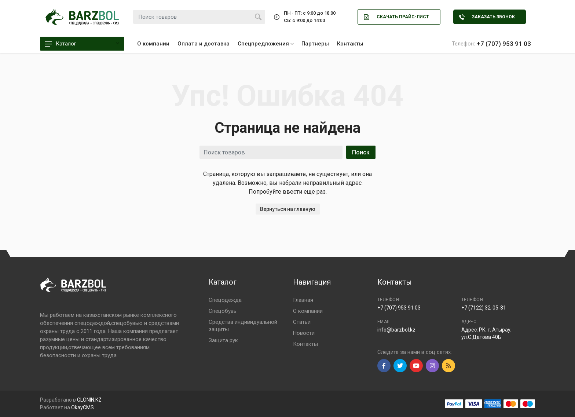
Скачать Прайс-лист (396, 17)
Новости (304, 333)
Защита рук (223, 340)
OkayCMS (82, 407)
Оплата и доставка (203, 43)
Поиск (361, 152)
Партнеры (315, 43)
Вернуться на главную (287, 209)
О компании (153, 43)
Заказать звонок (487, 17)
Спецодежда (225, 300)
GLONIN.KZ (89, 400)
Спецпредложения (266, 43)
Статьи (302, 322)
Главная (303, 300)
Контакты (350, 43)
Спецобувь (223, 311)
